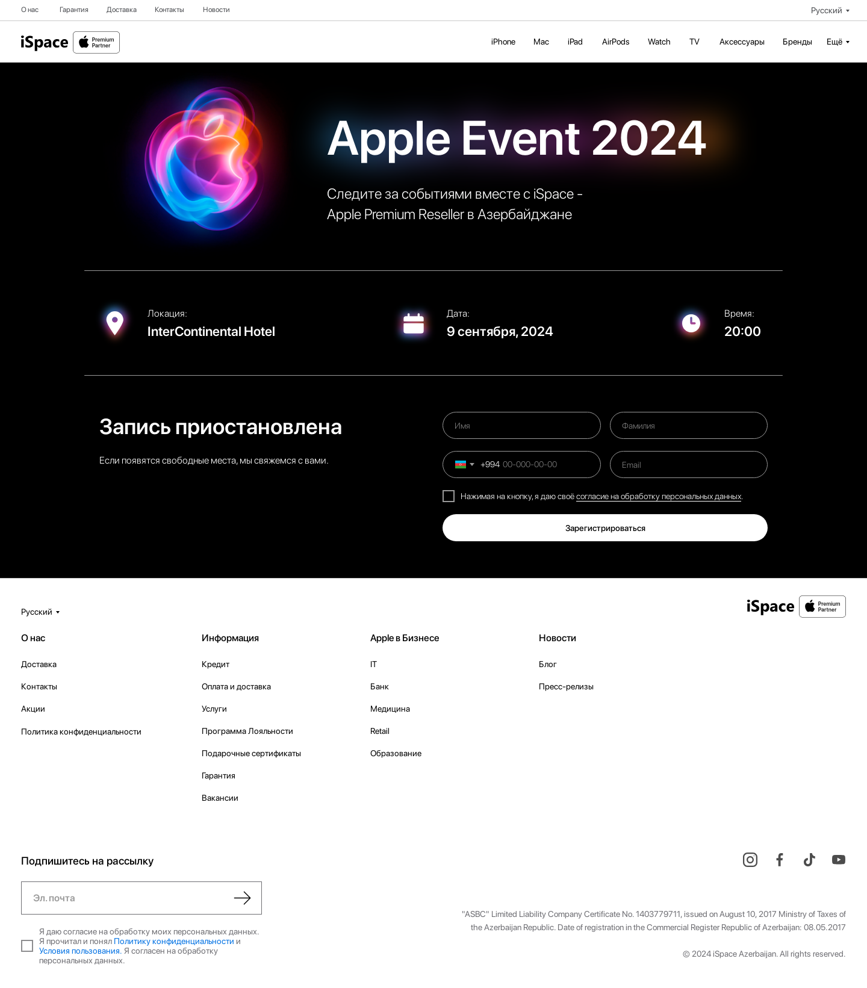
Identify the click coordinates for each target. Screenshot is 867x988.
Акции (33, 708)
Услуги (214, 708)
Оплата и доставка (236, 686)
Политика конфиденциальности (81, 731)
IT (373, 664)
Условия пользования (79, 950)
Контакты (169, 9)
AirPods (616, 41)
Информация (230, 638)
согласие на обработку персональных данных (658, 496)
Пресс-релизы (566, 686)
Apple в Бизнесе (405, 638)
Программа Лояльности (247, 731)
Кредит (215, 664)
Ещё (834, 41)
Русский (826, 10)
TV (694, 41)
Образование (395, 753)
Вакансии (220, 798)
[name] (522, 425)
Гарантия (74, 9)
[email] (689, 464)
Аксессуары (742, 41)
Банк (379, 686)
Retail (380, 731)
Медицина (390, 708)
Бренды (797, 41)
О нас (30, 9)
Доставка (122, 9)
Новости (216, 9)
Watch (659, 41)
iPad (575, 41)
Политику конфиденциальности (174, 941)
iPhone (503, 41)
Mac (541, 41)
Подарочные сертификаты (251, 753)
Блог (548, 664)
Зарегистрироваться (605, 528)
